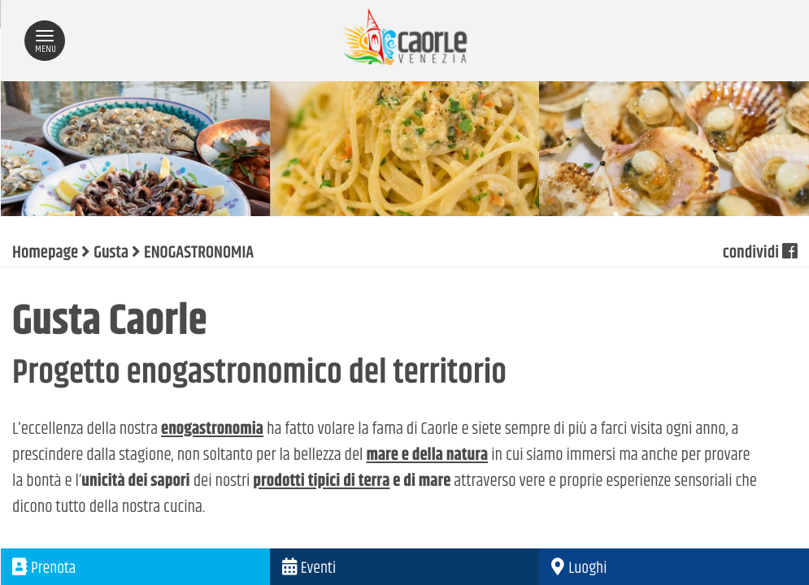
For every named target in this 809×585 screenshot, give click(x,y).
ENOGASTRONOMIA (199, 253)
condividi (760, 253)
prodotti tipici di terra (321, 482)
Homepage (45, 253)
